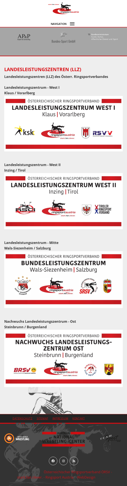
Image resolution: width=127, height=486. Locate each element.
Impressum (60, 418)
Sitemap (42, 418)
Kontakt (78, 418)
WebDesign (86, 477)
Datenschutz (22, 418)
